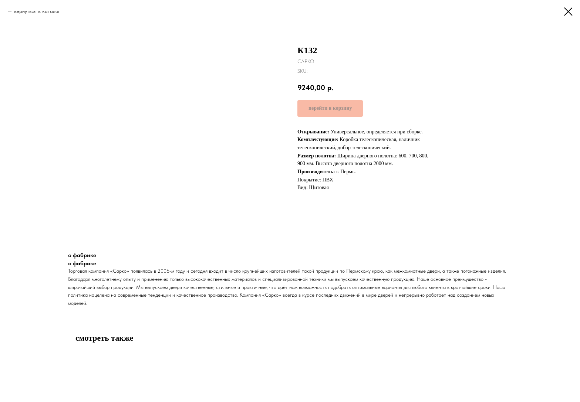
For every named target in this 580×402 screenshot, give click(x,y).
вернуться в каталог (37, 11)
